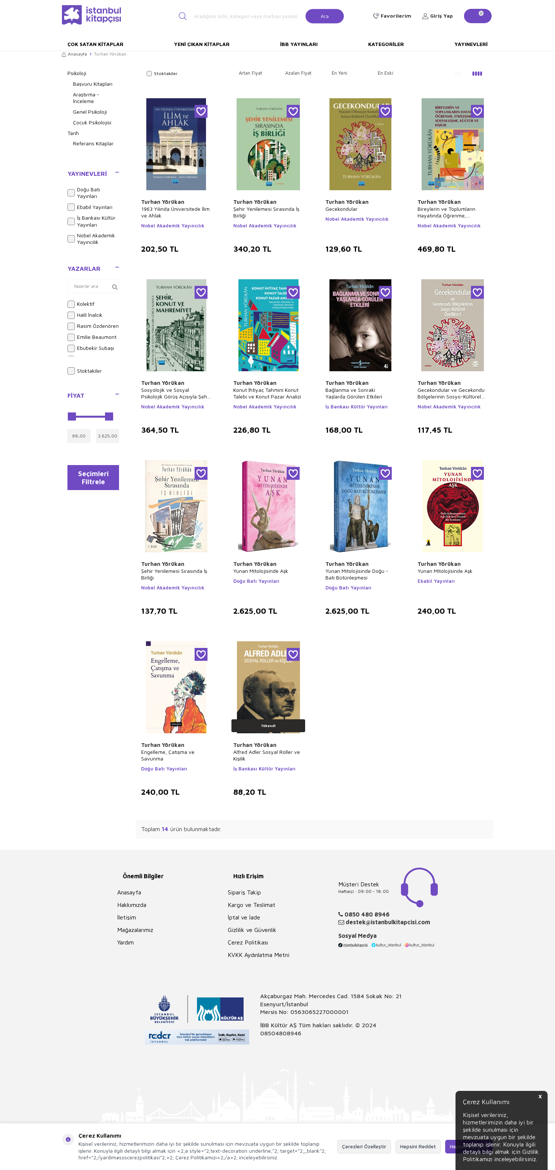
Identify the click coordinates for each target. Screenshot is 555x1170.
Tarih (73, 133)
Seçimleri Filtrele (93, 479)
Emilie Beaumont (91, 337)
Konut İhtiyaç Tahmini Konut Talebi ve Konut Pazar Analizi (267, 393)
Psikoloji (76, 73)
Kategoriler (386, 44)
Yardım (125, 942)
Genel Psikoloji (90, 112)
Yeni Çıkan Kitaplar (202, 44)
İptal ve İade (244, 917)
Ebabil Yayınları (89, 207)
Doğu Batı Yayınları (83, 192)
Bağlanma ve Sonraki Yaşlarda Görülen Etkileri (353, 393)
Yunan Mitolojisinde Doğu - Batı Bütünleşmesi (356, 574)
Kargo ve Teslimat (251, 904)
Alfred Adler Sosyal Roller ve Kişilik (266, 755)
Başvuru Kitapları (92, 84)
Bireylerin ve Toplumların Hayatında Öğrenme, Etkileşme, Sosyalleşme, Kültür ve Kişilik (446, 212)
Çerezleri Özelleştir (364, 1146)
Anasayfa (74, 54)
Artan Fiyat (250, 73)
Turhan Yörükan (162, 202)
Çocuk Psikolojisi (92, 122)
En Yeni (339, 73)
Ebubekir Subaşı (90, 348)
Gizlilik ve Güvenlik (252, 929)
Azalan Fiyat (298, 73)
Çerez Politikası (248, 942)
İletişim (126, 917)
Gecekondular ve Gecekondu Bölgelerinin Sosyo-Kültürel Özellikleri (451, 393)
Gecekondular (341, 209)
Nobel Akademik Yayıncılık (91, 238)
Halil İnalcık (84, 315)
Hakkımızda (131, 904)
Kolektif (80, 304)
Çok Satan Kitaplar (95, 44)
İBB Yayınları (299, 44)
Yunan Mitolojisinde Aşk (260, 571)
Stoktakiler (84, 371)
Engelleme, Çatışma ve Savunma (168, 755)
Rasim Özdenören (93, 326)
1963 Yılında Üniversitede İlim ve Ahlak (175, 212)
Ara (325, 16)
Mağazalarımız (135, 929)
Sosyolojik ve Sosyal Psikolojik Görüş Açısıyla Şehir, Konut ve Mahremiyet (176, 393)
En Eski (385, 73)
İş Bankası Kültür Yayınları (91, 221)
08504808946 (280, 1033)
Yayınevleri (471, 44)
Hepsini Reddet (418, 1146)
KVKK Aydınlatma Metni (258, 954)
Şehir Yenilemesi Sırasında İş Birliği (266, 212)
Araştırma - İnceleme (86, 97)
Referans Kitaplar (93, 143)
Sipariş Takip (244, 892)
